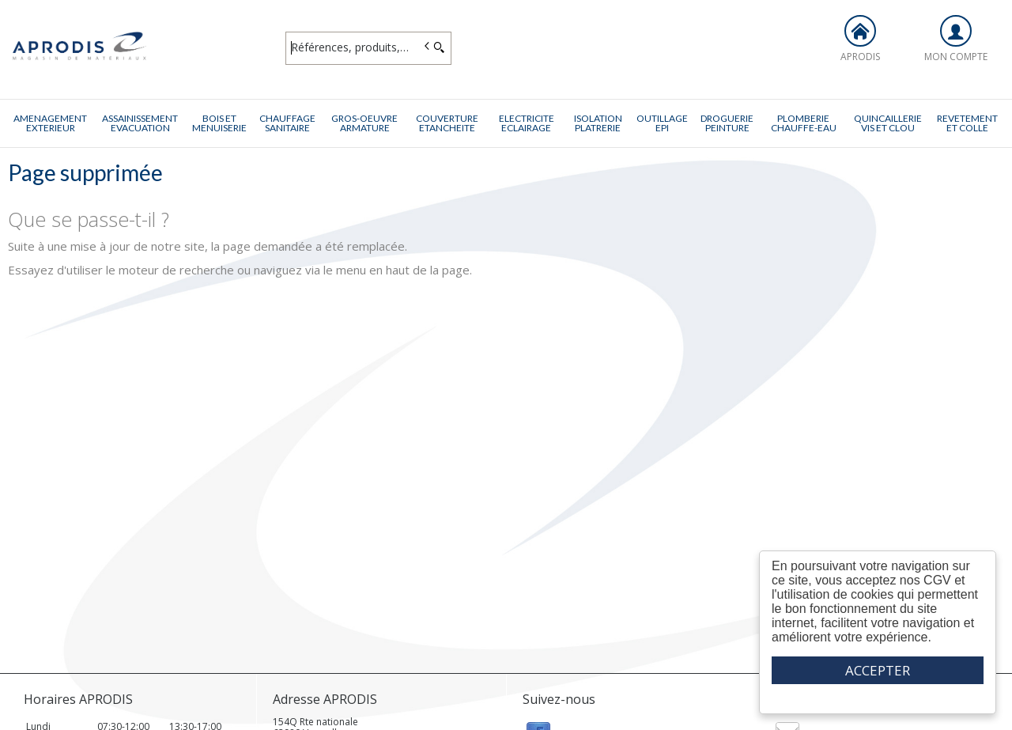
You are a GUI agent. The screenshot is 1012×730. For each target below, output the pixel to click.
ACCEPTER (877, 670)
